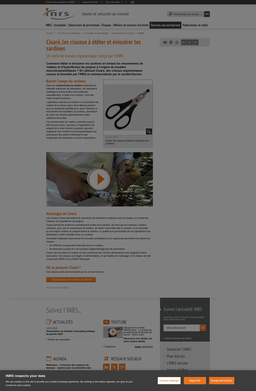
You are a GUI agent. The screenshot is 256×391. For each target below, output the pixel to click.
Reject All (195, 385)
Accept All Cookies (221, 385)
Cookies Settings (169, 385)
